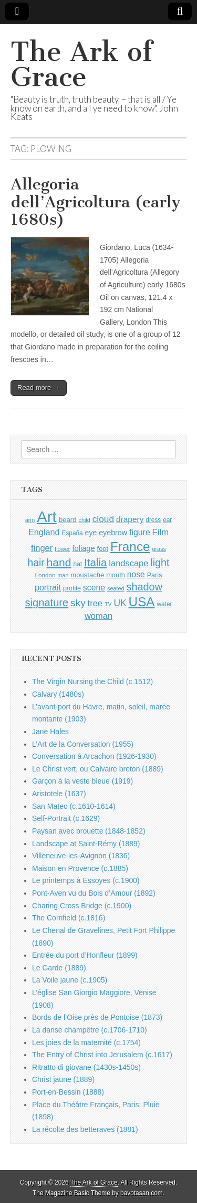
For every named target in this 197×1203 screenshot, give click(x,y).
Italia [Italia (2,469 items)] (95, 562)
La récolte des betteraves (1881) (85, 1129)
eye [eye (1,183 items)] (91, 532)
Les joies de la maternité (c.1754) (86, 1042)
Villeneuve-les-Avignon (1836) (81, 855)
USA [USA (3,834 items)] (142, 602)
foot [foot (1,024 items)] (102, 549)
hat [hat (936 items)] (77, 564)
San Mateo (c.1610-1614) (74, 806)
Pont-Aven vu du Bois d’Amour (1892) (93, 893)
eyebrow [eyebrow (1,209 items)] (113, 532)
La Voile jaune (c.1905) (69, 980)
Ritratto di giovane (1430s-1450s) (86, 1067)
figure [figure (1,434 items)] (139, 532)
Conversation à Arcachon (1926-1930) (94, 756)
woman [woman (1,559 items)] (98, 615)
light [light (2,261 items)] (159, 562)
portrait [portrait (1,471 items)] (48, 587)
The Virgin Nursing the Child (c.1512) (92, 681)
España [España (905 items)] (71, 533)
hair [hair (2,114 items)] (36, 562)
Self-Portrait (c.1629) (66, 818)
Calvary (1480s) (58, 694)
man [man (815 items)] (62, 575)
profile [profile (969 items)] (72, 588)
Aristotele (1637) (59, 793)
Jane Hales (50, 731)
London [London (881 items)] (45, 575)
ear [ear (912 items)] (167, 520)
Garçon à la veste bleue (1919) (82, 781)
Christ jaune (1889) (63, 1079)
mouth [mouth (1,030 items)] (115, 575)
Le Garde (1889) (59, 968)
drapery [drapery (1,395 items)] (129, 519)
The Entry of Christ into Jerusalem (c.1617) (102, 1054)
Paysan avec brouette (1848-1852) (89, 831)
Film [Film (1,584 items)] (160, 532)
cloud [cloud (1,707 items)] (103, 519)
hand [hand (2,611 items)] (59, 562)
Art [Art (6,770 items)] (46, 516)
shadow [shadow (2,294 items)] (145, 587)
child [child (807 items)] (84, 520)
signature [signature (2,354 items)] (47, 602)
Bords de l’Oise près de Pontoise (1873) (97, 1017)
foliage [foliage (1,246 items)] (83, 548)
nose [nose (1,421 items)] (136, 574)
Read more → (38, 388)
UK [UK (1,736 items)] (119, 603)
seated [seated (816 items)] (116, 588)
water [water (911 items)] (164, 604)
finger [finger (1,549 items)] (42, 548)
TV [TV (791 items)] (108, 604)
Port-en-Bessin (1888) (68, 1092)
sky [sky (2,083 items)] (78, 602)
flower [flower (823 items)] (62, 549)
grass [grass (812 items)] (159, 549)
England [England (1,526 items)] (44, 532)
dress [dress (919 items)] (153, 520)
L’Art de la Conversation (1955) (82, 744)
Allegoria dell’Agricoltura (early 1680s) (96, 202)
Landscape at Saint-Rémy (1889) (86, 843)
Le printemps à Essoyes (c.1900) (86, 880)
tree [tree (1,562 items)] (95, 603)
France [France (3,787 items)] (130, 546)
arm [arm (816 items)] (30, 520)
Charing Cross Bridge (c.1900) (81, 905)
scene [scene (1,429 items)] (94, 587)
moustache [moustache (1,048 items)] (87, 575)
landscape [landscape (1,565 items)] (128, 563)
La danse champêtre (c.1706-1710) (89, 1030)
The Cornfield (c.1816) (68, 918)
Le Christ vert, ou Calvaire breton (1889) (97, 769)
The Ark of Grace (81, 64)
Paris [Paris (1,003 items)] (154, 575)
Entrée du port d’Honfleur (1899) (85, 955)
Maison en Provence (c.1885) (80, 868)
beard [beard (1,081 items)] (68, 520)
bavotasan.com (141, 1193)
